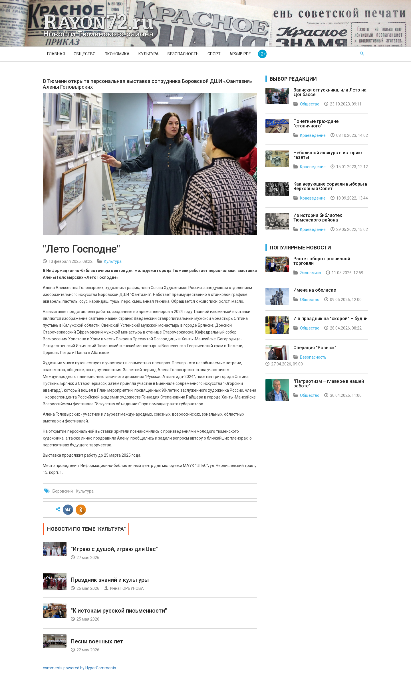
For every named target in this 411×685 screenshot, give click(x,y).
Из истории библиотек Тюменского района (317, 218)
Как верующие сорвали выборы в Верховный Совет (330, 186)
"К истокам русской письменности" (119, 610)
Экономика (117, 54)
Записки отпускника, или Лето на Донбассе (329, 92)
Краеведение (313, 135)
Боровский (63, 491)
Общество (85, 54)
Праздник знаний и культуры (110, 579)
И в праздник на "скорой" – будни (330, 318)
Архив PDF (240, 54)
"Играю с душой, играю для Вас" (114, 549)
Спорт (214, 54)
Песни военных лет (97, 641)
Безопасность (183, 54)
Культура (148, 54)
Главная (56, 54)
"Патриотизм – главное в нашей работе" (328, 384)
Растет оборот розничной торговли (321, 261)
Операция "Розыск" (315, 347)
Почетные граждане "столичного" (316, 124)
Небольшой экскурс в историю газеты (327, 155)
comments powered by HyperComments (79, 668)
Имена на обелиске (314, 290)
